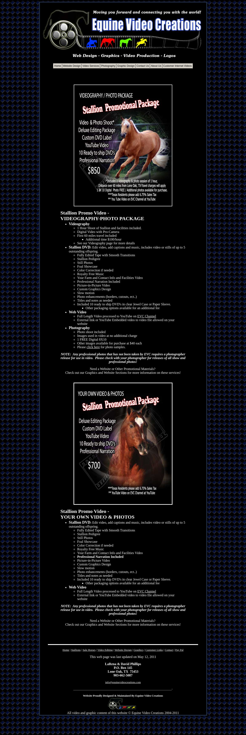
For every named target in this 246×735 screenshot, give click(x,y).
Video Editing (105, 649)
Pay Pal (179, 649)
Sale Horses (89, 649)
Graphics (138, 649)
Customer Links (154, 649)
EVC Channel (146, 316)
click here (93, 347)
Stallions (76, 649)
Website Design (123, 649)
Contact (169, 649)
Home (66, 649)
